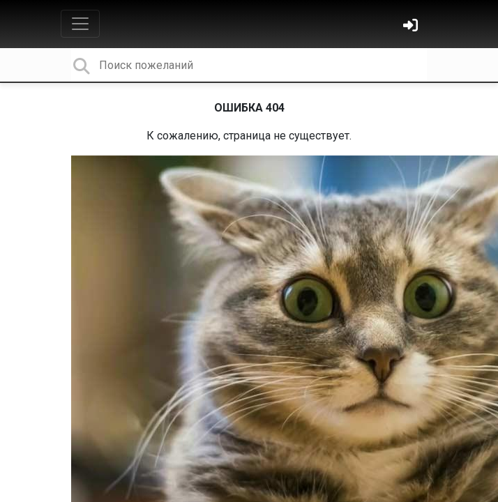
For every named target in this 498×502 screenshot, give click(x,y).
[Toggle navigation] (80, 24)
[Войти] (412, 27)
